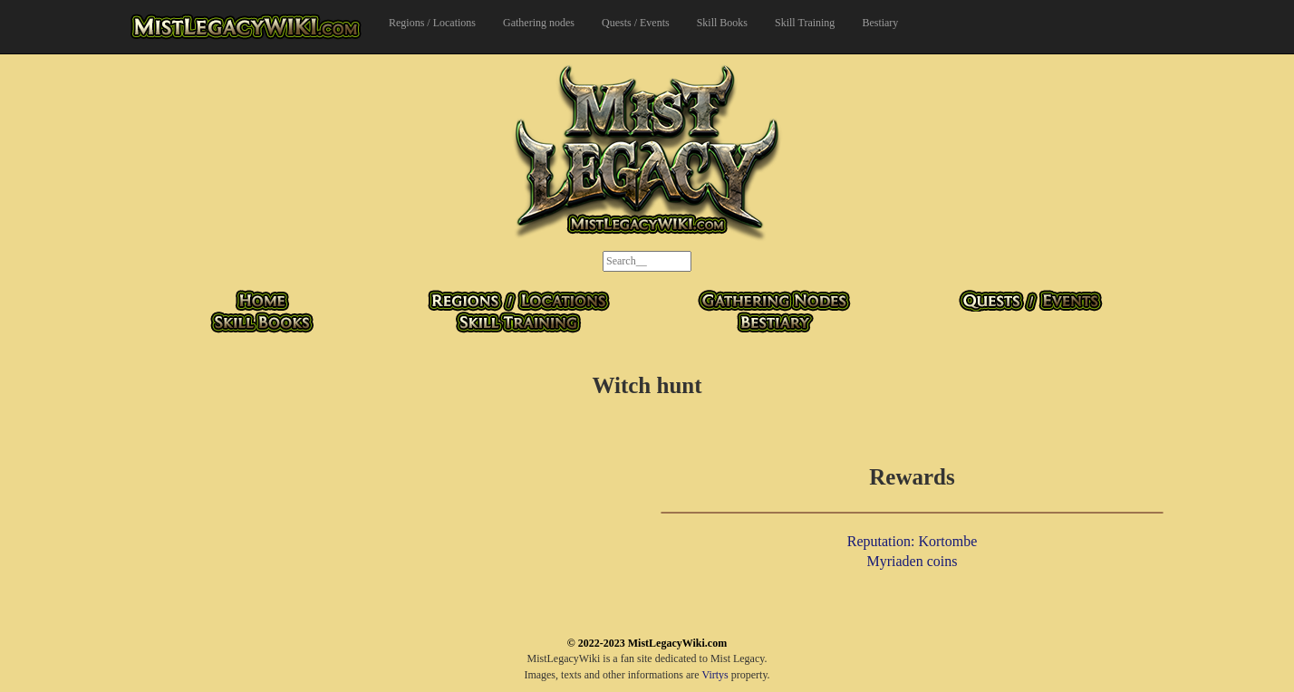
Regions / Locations (432, 22)
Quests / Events (636, 22)
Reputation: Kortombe (912, 541)
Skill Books (722, 22)
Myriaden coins (912, 561)
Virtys (714, 674)
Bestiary (880, 22)
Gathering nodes (539, 22)
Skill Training (805, 22)
